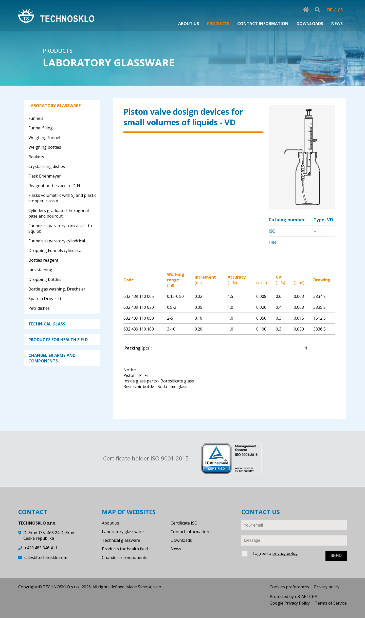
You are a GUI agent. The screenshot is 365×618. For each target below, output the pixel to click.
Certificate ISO (184, 523)
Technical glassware (121, 540)
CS (340, 10)
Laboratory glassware (123, 531)
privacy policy (285, 553)
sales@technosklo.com (45, 557)
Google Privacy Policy (290, 603)
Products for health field (125, 549)
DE (329, 10)
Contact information (190, 531)
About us (110, 523)
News (176, 549)
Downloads (181, 540)
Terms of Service (331, 603)
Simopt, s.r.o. (150, 587)
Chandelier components (124, 557)
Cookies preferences (289, 587)
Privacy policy (326, 587)
